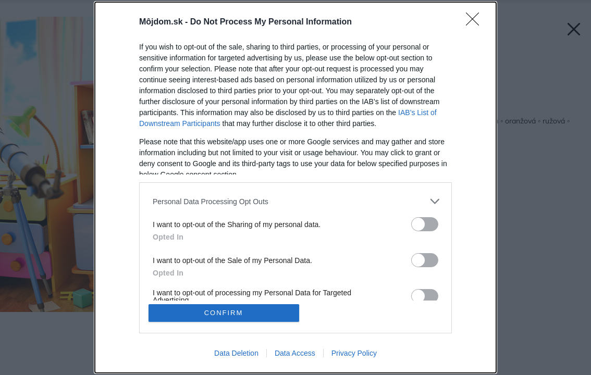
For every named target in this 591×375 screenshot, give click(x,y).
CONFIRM (223, 313)
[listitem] (295, 201)
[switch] (424, 224)
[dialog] (295, 187)
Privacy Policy (354, 353)
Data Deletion (236, 353)
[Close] (476, 22)
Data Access (295, 353)
